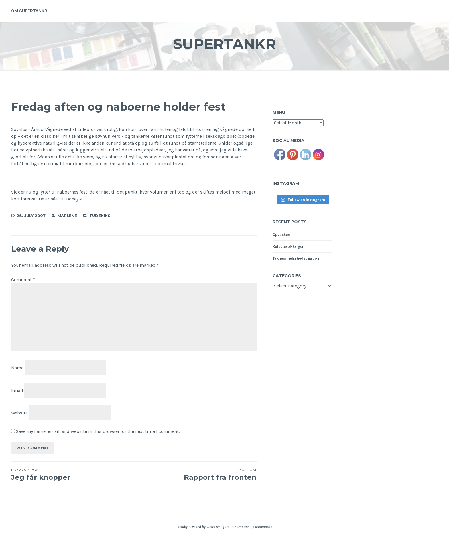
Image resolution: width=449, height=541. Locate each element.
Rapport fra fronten (195, 474)
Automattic (263, 527)
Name (17, 367)
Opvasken (281, 234)
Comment (23, 279)
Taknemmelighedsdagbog (296, 258)
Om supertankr (29, 10)
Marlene (67, 215)
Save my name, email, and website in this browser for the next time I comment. (98, 431)
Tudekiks (99, 215)
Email (17, 390)
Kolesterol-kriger (288, 246)
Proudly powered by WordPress (199, 527)
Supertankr (224, 44)
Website (19, 413)
